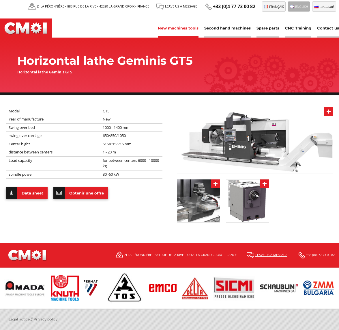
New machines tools (178, 28)
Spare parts (267, 28)
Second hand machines (227, 28)
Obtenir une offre (78, 193)
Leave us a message (181, 6)
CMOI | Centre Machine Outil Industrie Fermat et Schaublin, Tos (26, 28)
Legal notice (19, 319)
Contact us (328, 28)
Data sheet (24, 193)
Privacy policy (45, 319)
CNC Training (298, 28)
